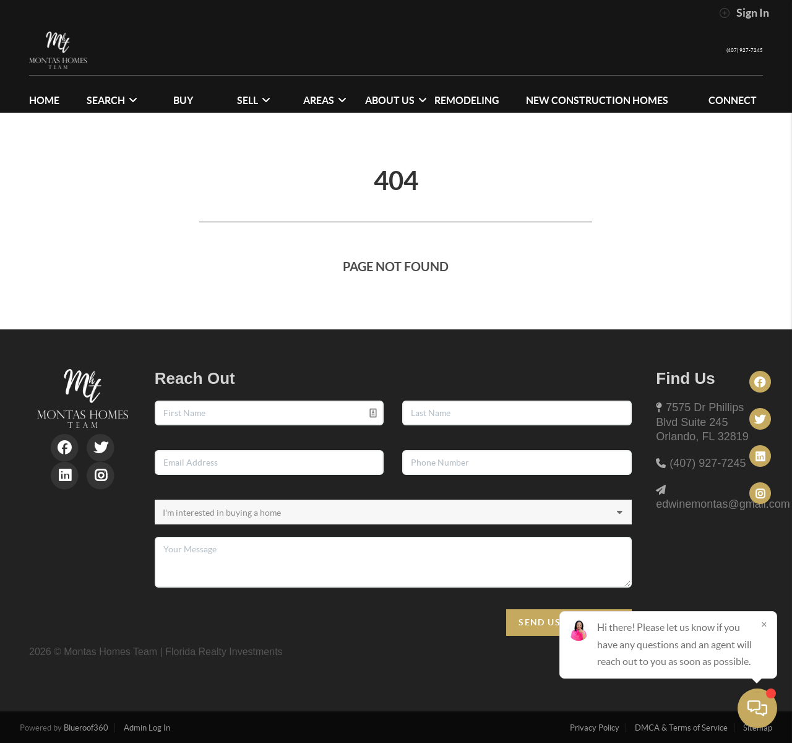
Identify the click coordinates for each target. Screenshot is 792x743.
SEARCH (112, 100)
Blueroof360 (86, 727)
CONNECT (732, 100)
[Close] (764, 624)
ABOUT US (396, 100)
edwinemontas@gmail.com (723, 504)
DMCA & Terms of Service (681, 727)
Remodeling (466, 100)
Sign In (744, 13)
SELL (253, 100)
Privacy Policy (594, 727)
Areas (324, 100)
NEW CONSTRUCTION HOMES (597, 100)
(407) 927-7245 (729, 49)
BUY (183, 100)
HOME (44, 100)
